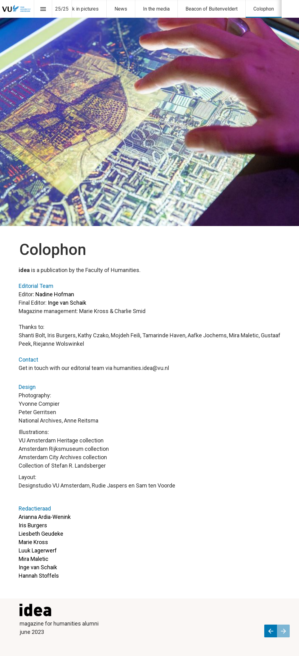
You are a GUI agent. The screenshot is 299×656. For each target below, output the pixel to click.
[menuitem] (80, 9)
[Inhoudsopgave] (43, 9)
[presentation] (149, 113)
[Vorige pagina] (270, 631)
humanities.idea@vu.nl (141, 368)
